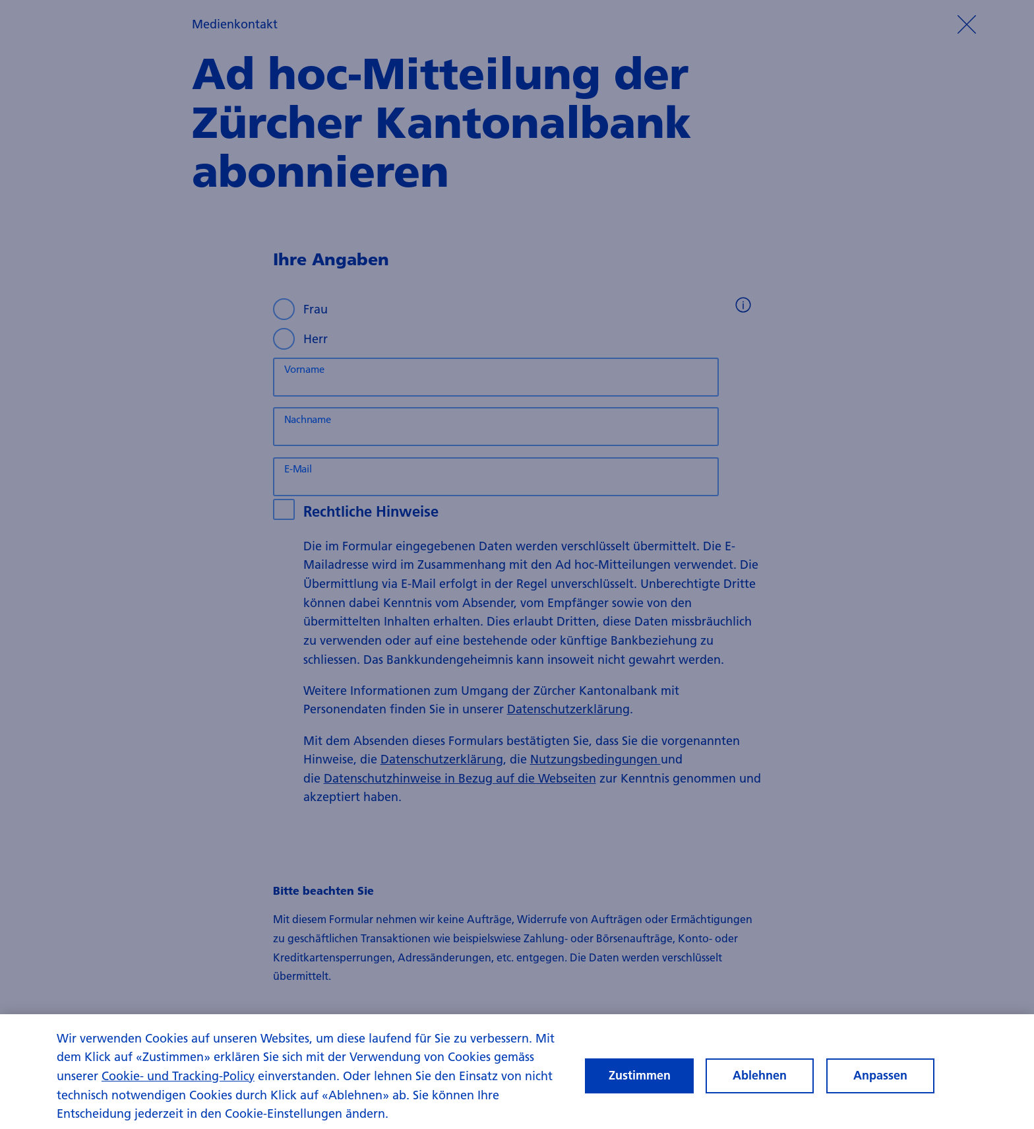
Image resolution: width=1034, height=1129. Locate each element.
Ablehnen (760, 1085)
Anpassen (880, 1085)
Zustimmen (640, 1085)
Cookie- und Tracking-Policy (178, 1086)
